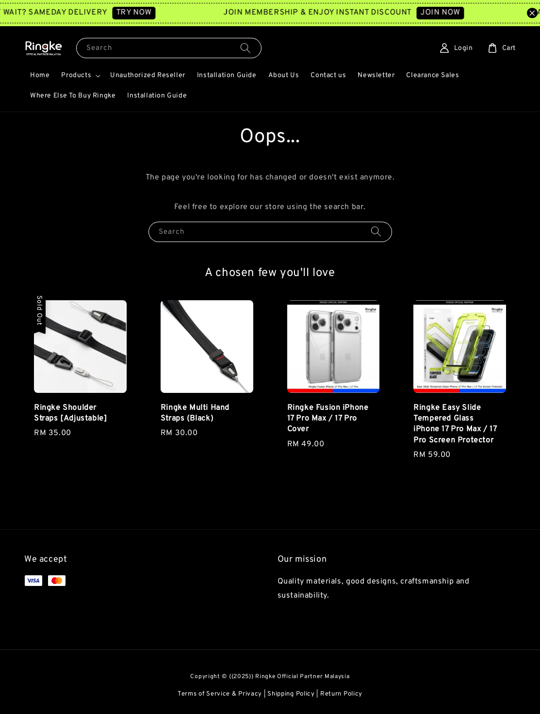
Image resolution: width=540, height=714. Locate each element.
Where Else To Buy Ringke (72, 96)
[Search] (245, 47)
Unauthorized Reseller (147, 75)
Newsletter (376, 75)
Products (76, 75)
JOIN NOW (447, 12)
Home (39, 75)
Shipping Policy (291, 694)
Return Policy (341, 694)
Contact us (328, 75)
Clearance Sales (432, 75)
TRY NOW (140, 12)
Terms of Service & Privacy (220, 694)
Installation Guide (227, 75)
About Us (283, 75)
